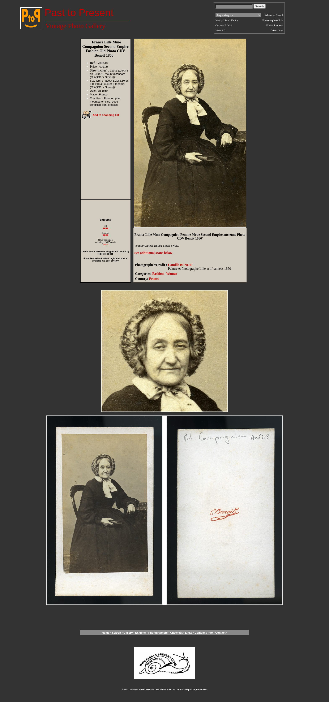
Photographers (158, 632)
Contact (220, 632)
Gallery (128, 632)
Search (116, 632)
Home (105, 632)
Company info (204, 632)
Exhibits (140, 632)
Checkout (176, 632)
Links (188, 632)
